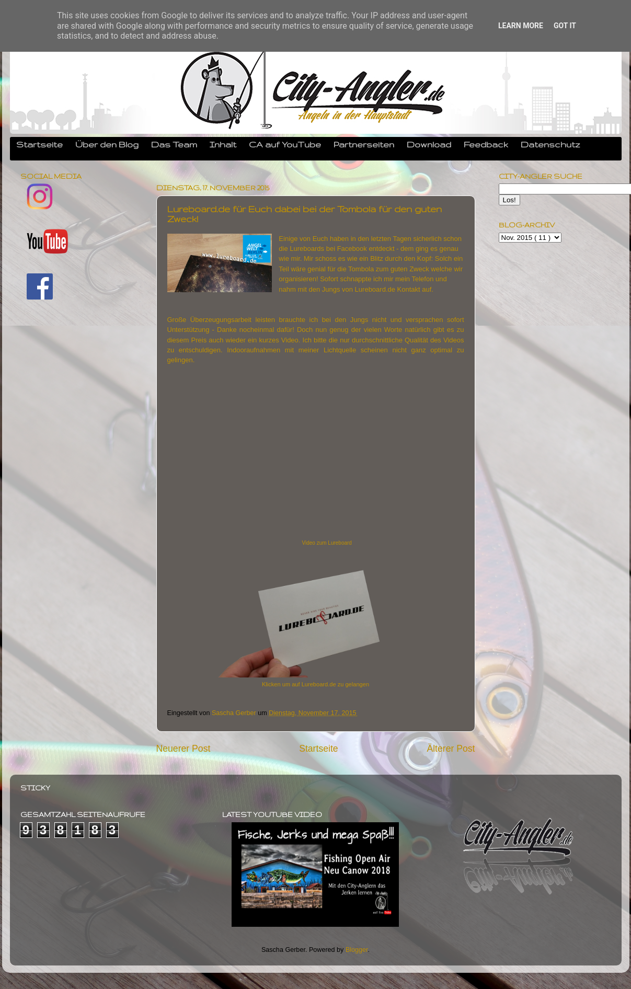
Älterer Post (451, 748)
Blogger (357, 949)
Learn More (520, 25)
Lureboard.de (375, 289)
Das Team (174, 144)
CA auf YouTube (285, 144)
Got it (565, 25)
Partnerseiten (364, 144)
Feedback (486, 144)
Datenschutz (550, 144)
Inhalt (223, 144)
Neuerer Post (183, 748)
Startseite (39, 144)
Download (429, 144)
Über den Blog (107, 144)
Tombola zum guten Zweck (388, 269)
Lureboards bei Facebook (328, 248)
